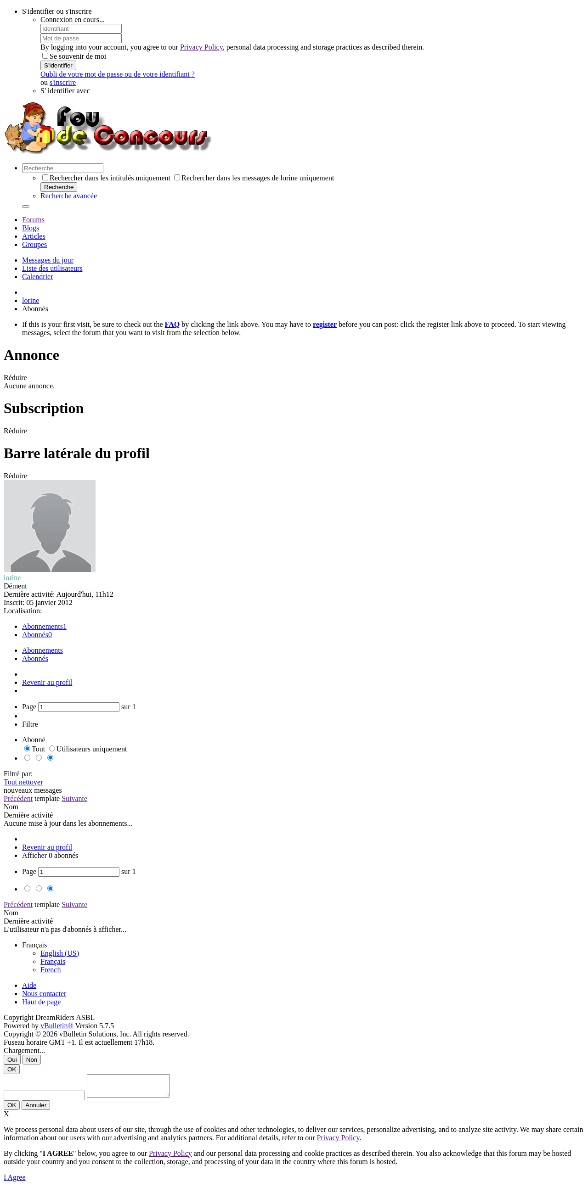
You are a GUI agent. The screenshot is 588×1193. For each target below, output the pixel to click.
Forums (33, 220)
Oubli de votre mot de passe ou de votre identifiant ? (117, 74)
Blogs (30, 228)
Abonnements (42, 626)
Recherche (59, 187)
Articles (33, 236)
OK (11, 1069)
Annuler (35, 1109)
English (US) (59, 953)
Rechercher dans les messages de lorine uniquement (254, 178)
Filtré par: (18, 774)
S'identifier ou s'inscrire (57, 11)
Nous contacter (44, 993)
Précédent (18, 798)
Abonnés (35, 635)
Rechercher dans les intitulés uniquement (106, 178)
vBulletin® (57, 1026)
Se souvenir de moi (74, 56)
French (50, 970)
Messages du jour (48, 260)
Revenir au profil (47, 682)
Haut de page (41, 1002)
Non (31, 1059)
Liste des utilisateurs (52, 268)
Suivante (74, 798)
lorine (30, 300)
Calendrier (37, 276)
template (47, 798)
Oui (12, 1059)
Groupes (34, 244)
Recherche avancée (68, 196)
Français (52, 961)
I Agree (15, 1181)
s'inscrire (63, 82)
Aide (29, 985)
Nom (11, 807)
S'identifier (58, 65)
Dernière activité (28, 815)
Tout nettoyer (23, 782)
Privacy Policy (201, 47)
